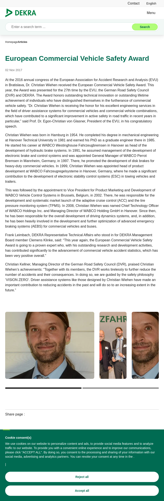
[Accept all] (82, 492)
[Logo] (22, 13)
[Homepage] (11, 42)
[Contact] (133, 3)
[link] (151, 3)
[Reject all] (82, 478)
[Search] (145, 26)
